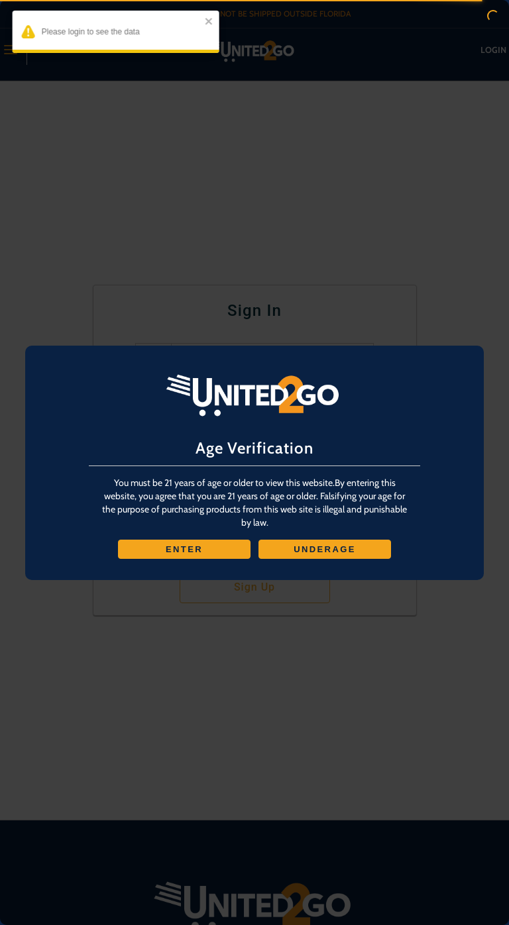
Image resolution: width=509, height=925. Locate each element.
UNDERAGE (325, 549)
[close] (200, 22)
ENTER (184, 549)
